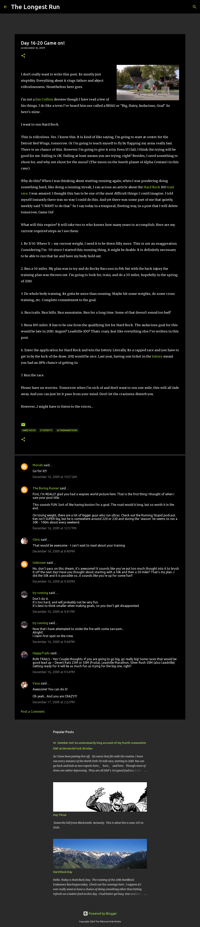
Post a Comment (33, 711)
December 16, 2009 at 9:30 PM (54, 581)
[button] (23, 56)
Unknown (39, 562)
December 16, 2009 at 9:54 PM (54, 672)
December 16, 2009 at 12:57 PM (55, 528)
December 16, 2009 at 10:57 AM (55, 477)
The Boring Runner (46, 488)
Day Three (59, 815)
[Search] (65, 7)
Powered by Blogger (100, 913)
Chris (36, 539)
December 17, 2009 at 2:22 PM (54, 702)
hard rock (29, 430)
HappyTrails (41, 653)
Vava (36, 683)
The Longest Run (35, 6)
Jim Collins (44, 99)
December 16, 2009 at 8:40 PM (54, 551)
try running (40, 593)
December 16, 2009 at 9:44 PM (54, 642)
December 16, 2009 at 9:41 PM (54, 611)
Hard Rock (152, 187)
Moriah (38, 465)
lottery (157, 356)
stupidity (46, 430)
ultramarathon (67, 430)
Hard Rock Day (62, 872)
